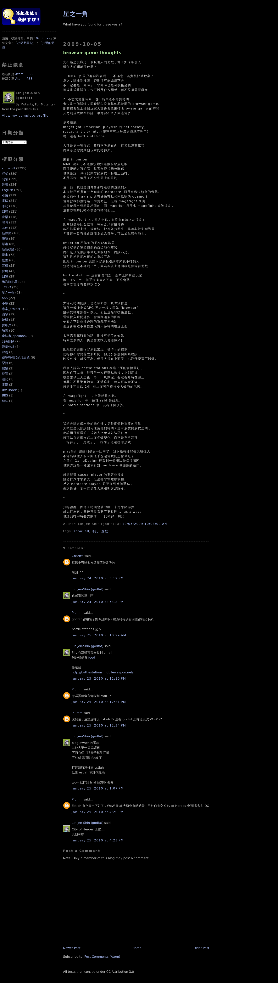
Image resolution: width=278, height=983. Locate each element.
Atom (19, 74)
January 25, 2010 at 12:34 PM (99, 725)
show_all (8, 168)
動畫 (5, 260)
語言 (5, 330)
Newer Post (72, 948)
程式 (5, 174)
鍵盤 (5, 320)
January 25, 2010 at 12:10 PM (99, 678)
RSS (29, 74)
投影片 (6, 325)
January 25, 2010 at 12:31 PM (99, 702)
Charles (77, 556)
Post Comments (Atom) (102, 956)
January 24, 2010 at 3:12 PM (98, 578)
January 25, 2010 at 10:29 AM (99, 635)
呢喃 (5, 222)
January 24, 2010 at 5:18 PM (98, 602)
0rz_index (9, 390)
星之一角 (8, 293)
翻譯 (5, 374)
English (7, 190)
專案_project (11, 309)
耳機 (5, 265)
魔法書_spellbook (14, 336)
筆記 (5, 206)
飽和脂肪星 (9, 282)
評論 (5, 352)
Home (137, 948)
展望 (5, 368)
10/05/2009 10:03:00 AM (144, 524)
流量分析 (8, 347)
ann (5, 298)
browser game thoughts (92, 52)
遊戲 (5, 184)
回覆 (5, 276)
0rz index (43, 38)
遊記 (5, 379)
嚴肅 (5, 244)
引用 (5, 195)
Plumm (77, 613)
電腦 (5, 201)
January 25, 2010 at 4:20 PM (98, 812)
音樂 (5, 217)
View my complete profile (25, 115)
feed (91, 657)
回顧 (5, 211)
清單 (5, 314)
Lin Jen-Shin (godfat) (87, 589)
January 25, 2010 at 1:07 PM (98, 788)
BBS (5, 395)
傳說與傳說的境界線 (16, 357)
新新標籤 (8, 249)
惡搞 (5, 363)
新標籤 (6, 233)
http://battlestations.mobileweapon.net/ (102, 672)
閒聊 (5, 179)
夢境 (5, 271)
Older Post (201, 948)
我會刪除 (8, 341)
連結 (5, 401)
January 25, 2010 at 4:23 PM (98, 840)
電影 (5, 384)
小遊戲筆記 (25, 43)
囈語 (5, 238)
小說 (5, 303)
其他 (5, 228)
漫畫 (5, 255)
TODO (6, 287)
